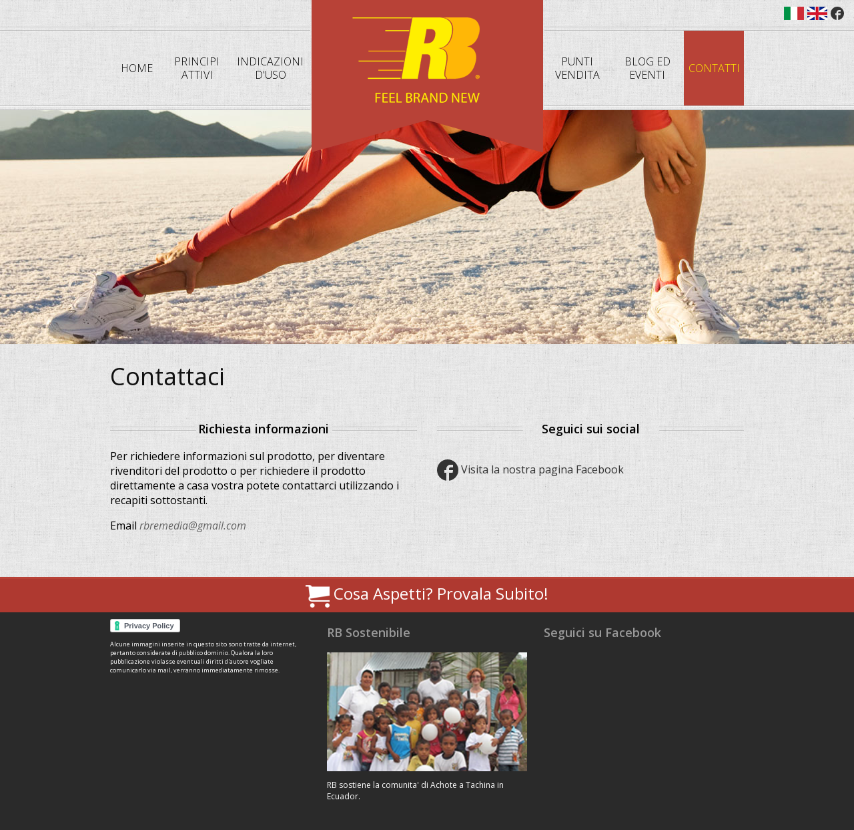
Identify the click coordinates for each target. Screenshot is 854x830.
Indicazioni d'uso (270, 68)
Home (137, 68)
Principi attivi (197, 68)
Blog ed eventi (647, 68)
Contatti (714, 68)
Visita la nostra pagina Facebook (530, 469)
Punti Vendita (577, 68)
